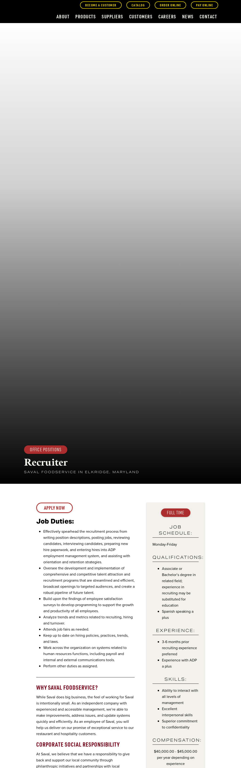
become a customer (100, 5)
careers (167, 16)
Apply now (54, 508)
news (188, 16)
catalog (138, 5)
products (85, 16)
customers (141, 16)
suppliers (112, 16)
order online (170, 5)
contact (208, 16)
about (63, 16)
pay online (204, 5)
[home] (30, 12)
